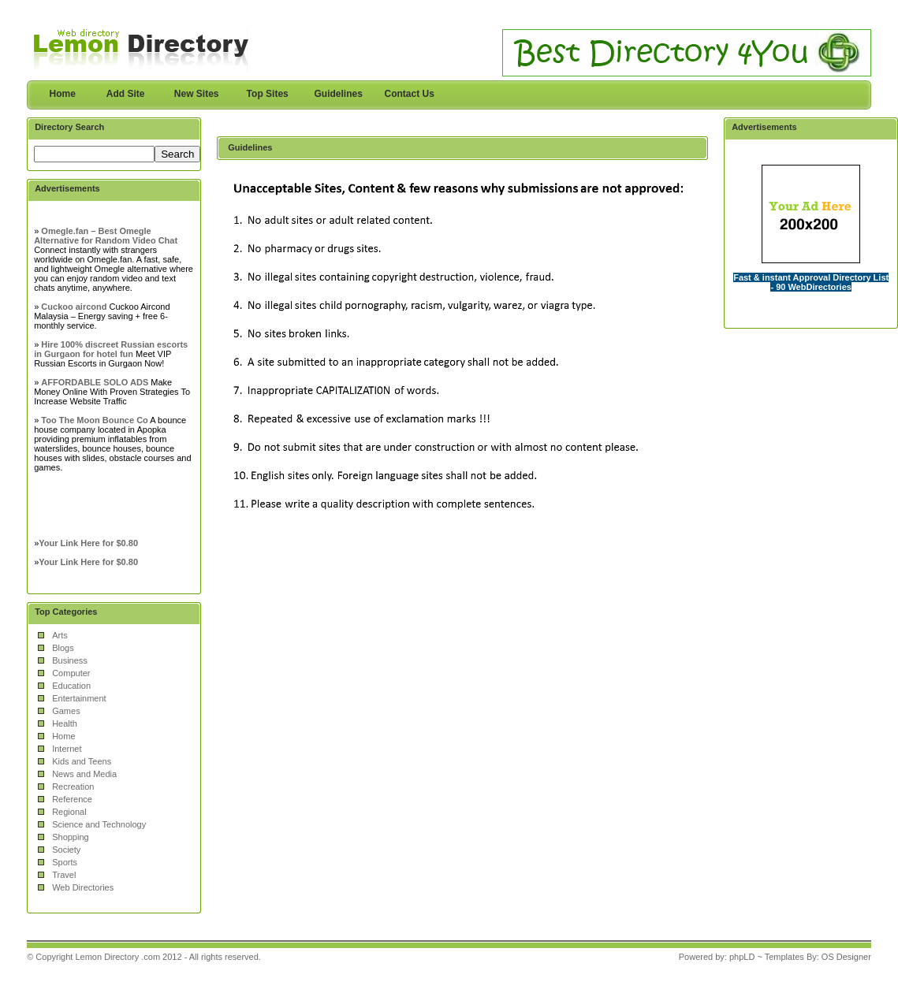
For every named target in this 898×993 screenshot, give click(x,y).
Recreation (73, 786)
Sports (64, 862)
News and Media (84, 774)
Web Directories (83, 887)
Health (64, 723)
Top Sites (268, 93)
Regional (69, 811)
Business (70, 660)
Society (66, 849)
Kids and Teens (81, 761)
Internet (66, 748)
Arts (60, 635)
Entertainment (79, 698)
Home (63, 93)
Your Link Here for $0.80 (88, 543)
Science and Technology (99, 824)
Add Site (125, 93)
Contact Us (409, 93)
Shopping (70, 837)
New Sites (196, 93)
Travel (64, 875)
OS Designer (846, 956)
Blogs (63, 648)
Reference (72, 799)
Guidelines (338, 93)
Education (71, 685)
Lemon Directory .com (117, 956)
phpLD (742, 956)
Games (66, 711)
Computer (71, 673)
